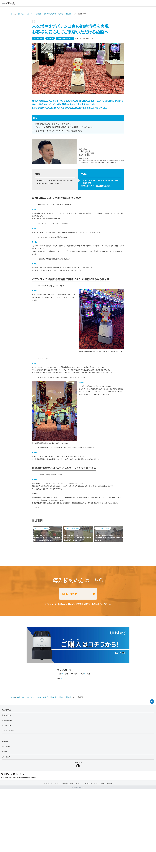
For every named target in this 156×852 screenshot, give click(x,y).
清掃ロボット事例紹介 (64, 14)
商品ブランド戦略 (106, 783)
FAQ (59, 678)
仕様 (66, 674)
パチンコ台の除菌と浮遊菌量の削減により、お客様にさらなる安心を (64, 127)
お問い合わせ (69, 594)
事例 (82, 674)
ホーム (13, 14)
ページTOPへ (152, 701)
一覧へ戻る (37, 508)
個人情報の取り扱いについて (70, 783)
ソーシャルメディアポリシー (90, 783)
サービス (74, 674)
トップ (59, 674)
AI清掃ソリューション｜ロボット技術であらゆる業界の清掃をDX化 (36, 14)
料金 (88, 674)
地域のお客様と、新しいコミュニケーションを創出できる (58, 130)
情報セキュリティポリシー (52, 783)
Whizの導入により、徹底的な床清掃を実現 (53, 123)
